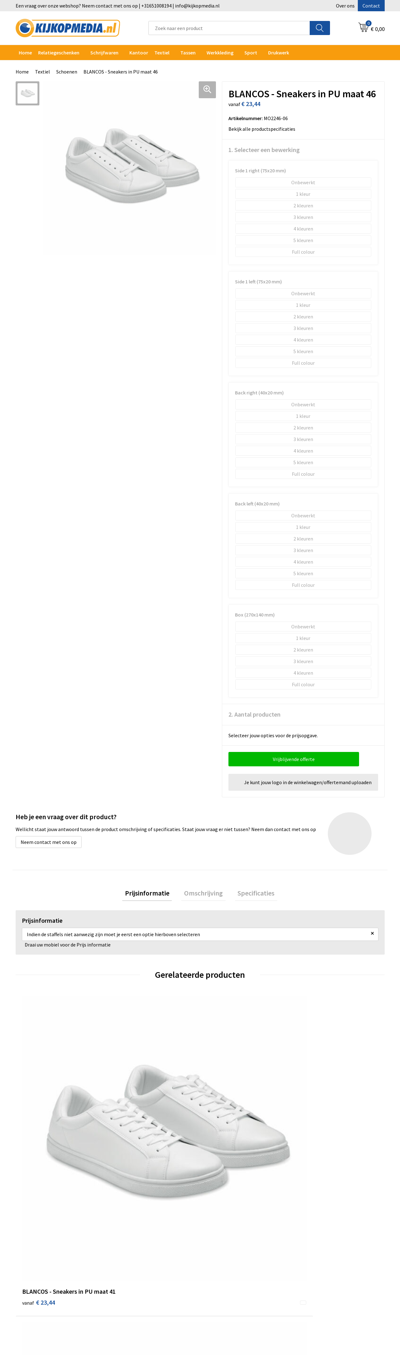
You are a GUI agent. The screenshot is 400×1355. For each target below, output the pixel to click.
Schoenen (66, 72)
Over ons (345, 6)
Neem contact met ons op (49, 842)
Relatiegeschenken (58, 52)
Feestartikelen (132, 1296)
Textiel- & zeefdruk (136, 1268)
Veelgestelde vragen (229, 1230)
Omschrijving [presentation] (203, 894)
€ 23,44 (38, 1109)
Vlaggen (125, 1239)
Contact (371, 6)
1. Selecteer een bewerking (264, 150)
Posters (124, 1249)
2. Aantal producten (254, 714)
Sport (250, 52)
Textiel (161, 52)
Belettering (129, 1230)
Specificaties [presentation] (250, 894)
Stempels (126, 1277)
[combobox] (229, 28)
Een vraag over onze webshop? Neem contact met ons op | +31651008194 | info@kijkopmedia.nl (118, 6)
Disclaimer (310, 1230)
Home (25, 52)
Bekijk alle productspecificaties (263, 129)
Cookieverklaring (317, 1211)
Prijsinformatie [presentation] (152, 894)
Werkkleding (220, 52)
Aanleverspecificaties (230, 1220)
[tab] (152, 894)
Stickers (124, 1259)
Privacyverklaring (317, 1220)
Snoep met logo (133, 1287)
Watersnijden (130, 1220)
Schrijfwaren (104, 52)
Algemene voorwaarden (324, 1201)
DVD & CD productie (137, 1211)
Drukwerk (126, 1201)
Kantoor (138, 52)
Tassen (188, 52)
